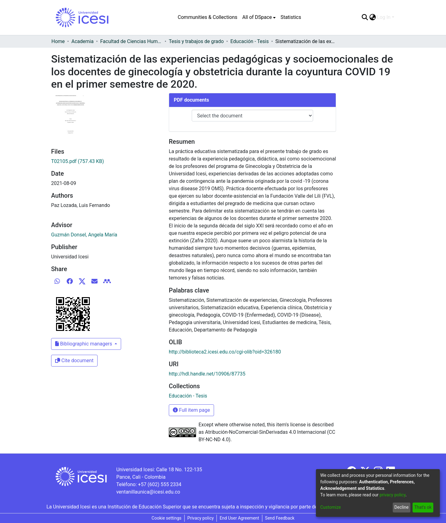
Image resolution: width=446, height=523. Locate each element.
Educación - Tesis (249, 41)
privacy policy (392, 494)
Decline (401, 507)
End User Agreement (239, 518)
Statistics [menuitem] (291, 17)
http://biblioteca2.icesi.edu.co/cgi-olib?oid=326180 (225, 352)
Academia (82, 41)
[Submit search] (365, 17)
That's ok (422, 507)
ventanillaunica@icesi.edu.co (148, 492)
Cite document (74, 360)
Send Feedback (280, 518)
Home (58, 41)
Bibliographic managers (84, 344)
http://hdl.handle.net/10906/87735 (207, 374)
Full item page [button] (191, 410)
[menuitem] (258, 17)
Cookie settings (166, 518)
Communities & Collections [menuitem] (207, 17)
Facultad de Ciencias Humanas (131, 41)
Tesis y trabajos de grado (196, 41)
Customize (330, 507)
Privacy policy (200, 518)
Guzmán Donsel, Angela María (84, 235)
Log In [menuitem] (384, 17)
